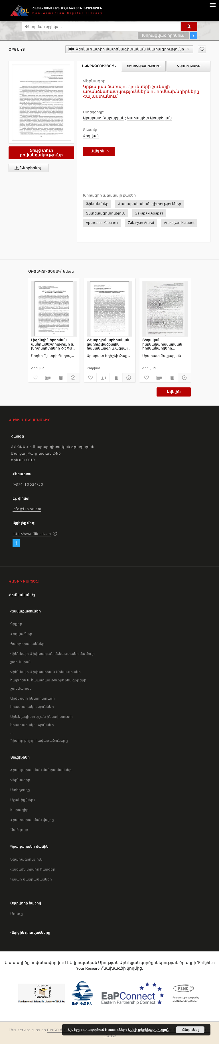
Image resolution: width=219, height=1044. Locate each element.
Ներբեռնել (26, 168)
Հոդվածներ (21, 633)
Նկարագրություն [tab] (99, 66)
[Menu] (212, 4)
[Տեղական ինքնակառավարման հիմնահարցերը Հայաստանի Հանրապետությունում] (165, 308)
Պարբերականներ (27, 643)
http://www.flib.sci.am (32, 533)
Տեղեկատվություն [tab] (143, 66)
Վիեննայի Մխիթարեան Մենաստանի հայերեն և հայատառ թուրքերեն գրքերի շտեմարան (48, 680)
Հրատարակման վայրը (32, 819)
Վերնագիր (20, 779)
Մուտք (16, 913)
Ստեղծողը (20, 789)
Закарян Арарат (149, 213)
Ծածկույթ (19, 829)
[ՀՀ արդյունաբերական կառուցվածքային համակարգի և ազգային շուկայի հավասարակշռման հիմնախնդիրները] (109, 308)
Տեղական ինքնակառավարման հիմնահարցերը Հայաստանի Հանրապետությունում (163, 344)
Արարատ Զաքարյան (103, 118)
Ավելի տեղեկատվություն (148, 1029)
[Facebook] (16, 543)
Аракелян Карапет (102, 222)
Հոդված (91, 135)
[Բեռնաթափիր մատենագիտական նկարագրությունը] (47, 377)
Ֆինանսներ (97, 203)
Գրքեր (16, 623)
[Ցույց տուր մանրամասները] (72, 377)
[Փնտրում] (189, 26)
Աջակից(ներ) (22, 799)
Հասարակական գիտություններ (149, 203)
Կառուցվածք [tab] (188, 66)
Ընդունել (190, 1030)
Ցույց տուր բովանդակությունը (41, 152)
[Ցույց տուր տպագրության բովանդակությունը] (60, 377)
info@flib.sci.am (27, 508)
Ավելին (174, 392)
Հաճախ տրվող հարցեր (32, 869)
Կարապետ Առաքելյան (149, 118)
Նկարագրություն (26, 859)
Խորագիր (19, 809)
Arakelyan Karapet (179, 222)
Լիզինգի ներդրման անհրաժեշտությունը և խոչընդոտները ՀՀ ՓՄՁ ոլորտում (53, 344)
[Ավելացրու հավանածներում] (202, 49)
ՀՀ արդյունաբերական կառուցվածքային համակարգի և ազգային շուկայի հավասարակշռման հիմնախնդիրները (109, 344)
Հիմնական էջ (22, 595)
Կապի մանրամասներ (31, 879)
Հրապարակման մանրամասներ (41, 769)
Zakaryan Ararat (141, 222)
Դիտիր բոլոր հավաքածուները (39, 740)
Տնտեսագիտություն (105, 213)
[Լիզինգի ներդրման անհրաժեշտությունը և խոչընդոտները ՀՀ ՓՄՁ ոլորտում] (53, 308)
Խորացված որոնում (163, 35)
